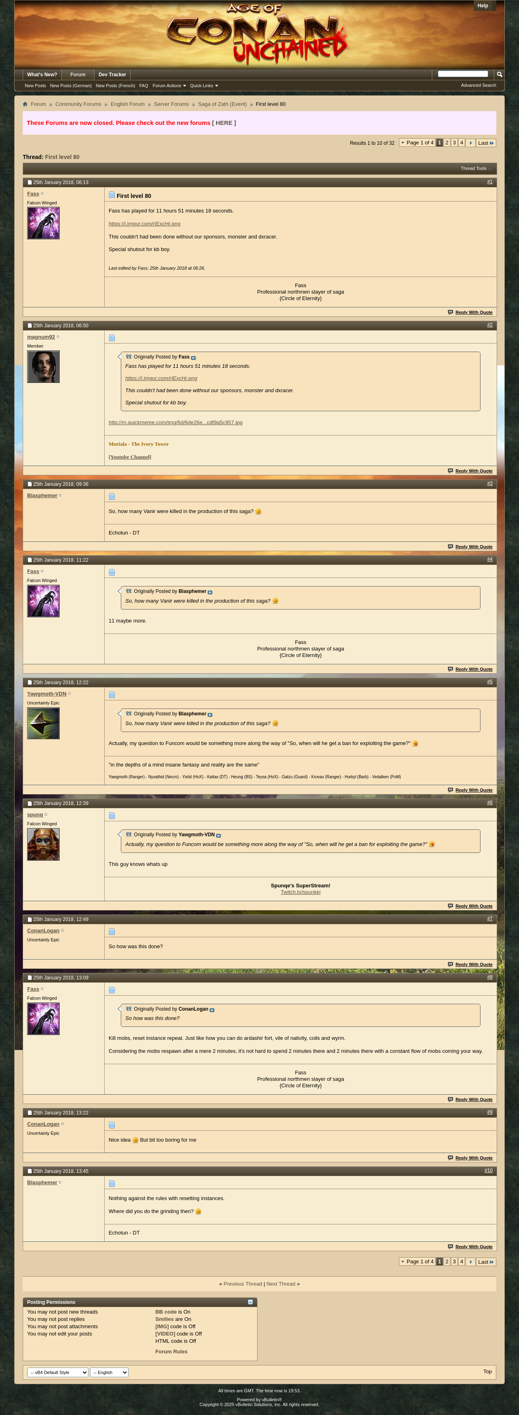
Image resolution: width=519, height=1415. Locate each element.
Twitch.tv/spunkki (300, 892)
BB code (166, 1312)
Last (486, 143)
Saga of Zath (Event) (222, 104)
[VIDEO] (165, 1334)
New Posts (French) (115, 85)
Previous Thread (242, 1284)
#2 (490, 325)
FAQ (143, 85)
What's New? (42, 74)
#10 (489, 1170)
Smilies (164, 1319)
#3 (490, 483)
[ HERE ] (224, 123)
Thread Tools (474, 168)
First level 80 (62, 157)
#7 (490, 918)
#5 (490, 682)
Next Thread (280, 1284)
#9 (490, 1112)
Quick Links (201, 85)
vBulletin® (272, 1399)
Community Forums (78, 104)
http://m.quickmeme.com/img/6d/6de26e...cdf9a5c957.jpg (175, 422)
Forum (78, 74)
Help (483, 6)
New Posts (35, 85)
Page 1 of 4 (420, 143)
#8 (490, 977)
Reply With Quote (470, 312)
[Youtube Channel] (130, 457)
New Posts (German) (71, 85)
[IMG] (162, 1326)
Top (487, 1371)
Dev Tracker (112, 74)
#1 (490, 182)
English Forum (128, 104)
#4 (490, 559)
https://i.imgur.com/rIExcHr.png (144, 224)
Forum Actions (167, 85)
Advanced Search (478, 85)
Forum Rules (171, 1351)
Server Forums (171, 104)
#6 (490, 802)
